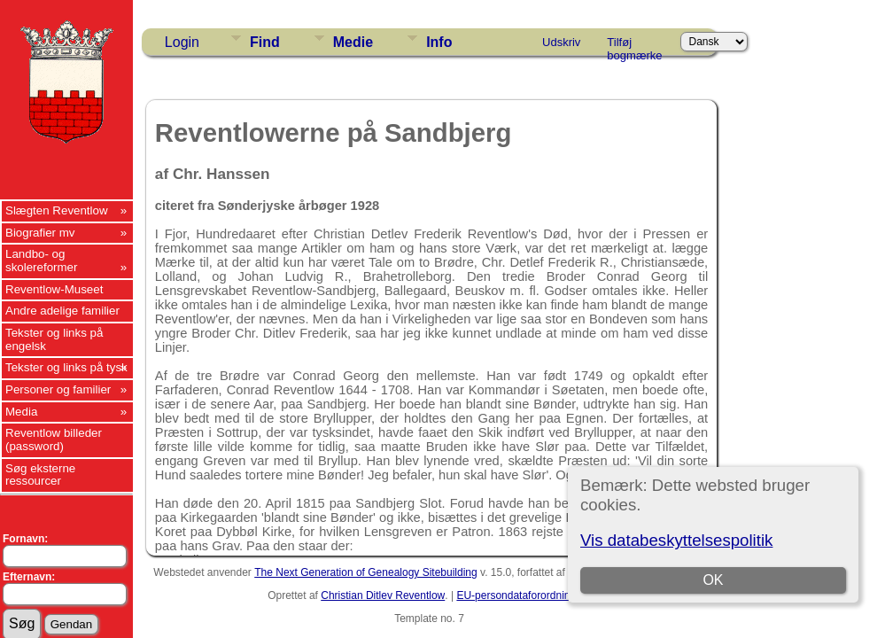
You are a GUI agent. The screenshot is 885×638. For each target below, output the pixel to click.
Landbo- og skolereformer (41, 260)
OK (713, 579)
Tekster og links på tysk (66, 367)
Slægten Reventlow (56, 210)
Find (265, 42)
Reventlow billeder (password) (53, 439)
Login (182, 42)
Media (21, 411)
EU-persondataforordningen (521, 595)
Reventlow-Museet (54, 289)
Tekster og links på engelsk (54, 339)
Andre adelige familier (62, 310)
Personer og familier (58, 389)
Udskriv (561, 42)
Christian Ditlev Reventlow (383, 595)
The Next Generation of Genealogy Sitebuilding (365, 572)
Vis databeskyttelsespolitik (676, 540)
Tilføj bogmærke (634, 45)
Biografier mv (40, 232)
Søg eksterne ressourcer (40, 475)
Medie (353, 42)
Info (439, 42)
